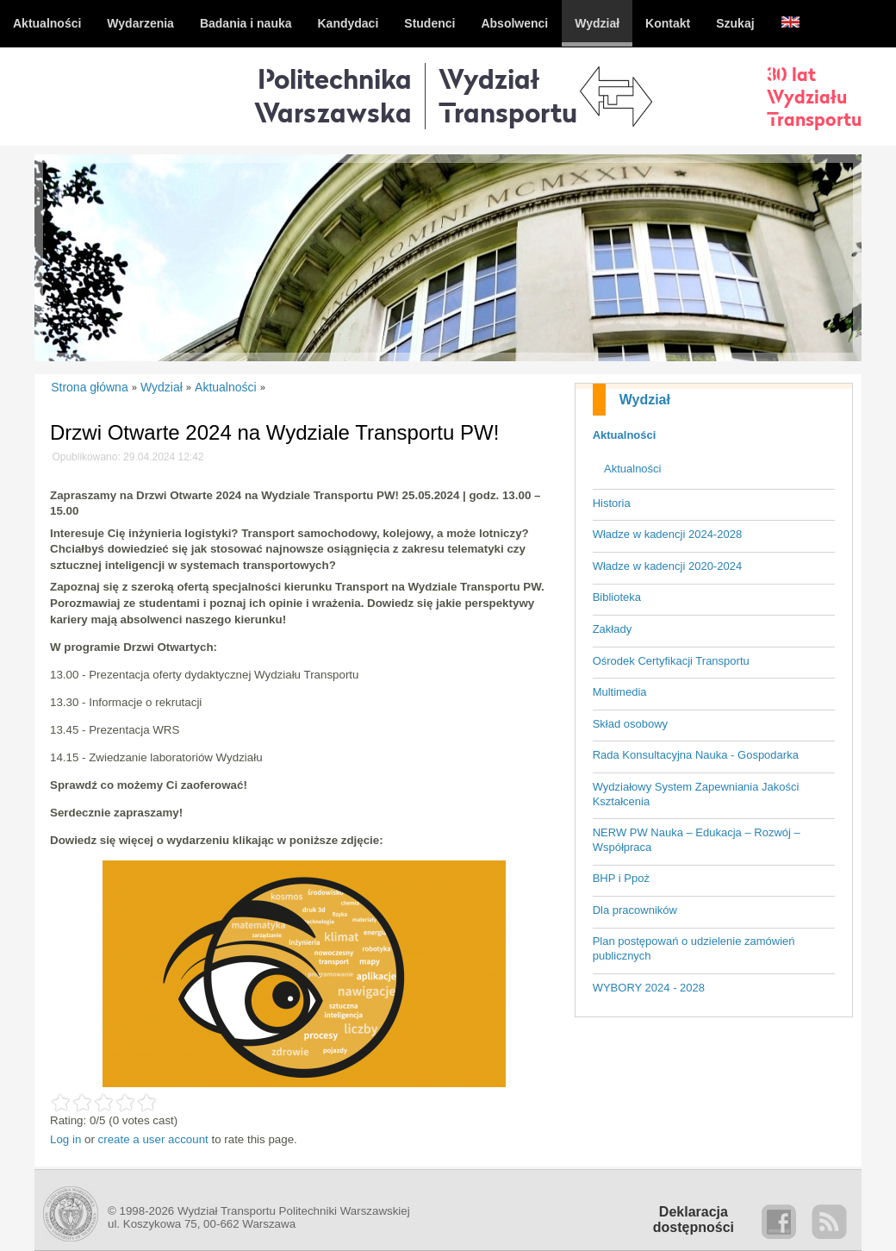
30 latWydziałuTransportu (814, 96)
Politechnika (333, 95)
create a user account (153, 1139)
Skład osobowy (630, 723)
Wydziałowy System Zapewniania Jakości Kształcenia (696, 794)
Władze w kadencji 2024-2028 (667, 534)
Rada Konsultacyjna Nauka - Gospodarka (696, 754)
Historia (612, 503)
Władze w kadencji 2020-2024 (667, 566)
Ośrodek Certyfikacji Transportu (671, 660)
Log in (65, 1139)
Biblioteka (617, 597)
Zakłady (612, 628)
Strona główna (89, 387)
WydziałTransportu (508, 95)
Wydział (644, 399)
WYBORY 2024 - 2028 (649, 987)
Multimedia (620, 691)
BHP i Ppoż (621, 878)
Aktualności (624, 434)
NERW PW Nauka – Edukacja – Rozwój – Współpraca (696, 840)
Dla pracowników (635, 910)
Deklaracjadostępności (693, 1219)
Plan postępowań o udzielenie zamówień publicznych (694, 948)
